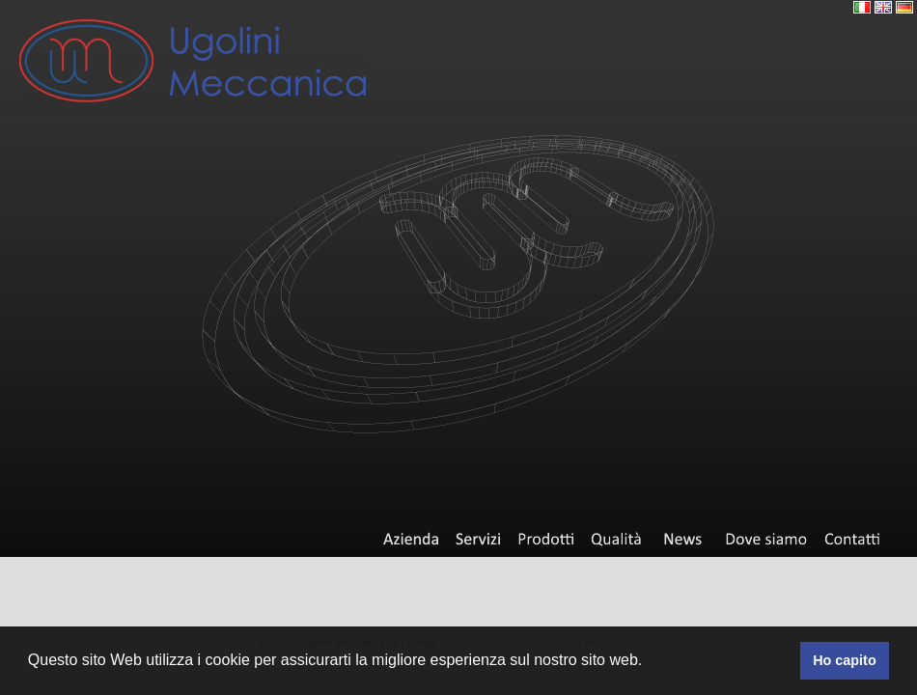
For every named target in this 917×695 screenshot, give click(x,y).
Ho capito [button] (844, 660)
